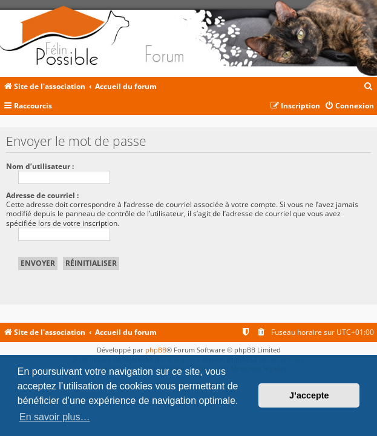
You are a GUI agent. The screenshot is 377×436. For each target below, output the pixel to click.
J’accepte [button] (309, 395)
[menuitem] (368, 87)
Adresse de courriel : (42, 195)
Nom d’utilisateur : (40, 166)
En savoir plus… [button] (54, 417)
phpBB (155, 349)
